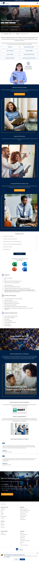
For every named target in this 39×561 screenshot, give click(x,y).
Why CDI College (3, 534)
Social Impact (22, 542)
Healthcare (2, 513)
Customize (16, 559)
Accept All (22, 559)
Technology (2, 518)
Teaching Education (4, 516)
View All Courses (19, 253)
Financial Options (22, 513)
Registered (2, 533)
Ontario (10, 33)
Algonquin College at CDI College (25, 510)
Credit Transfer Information (24, 512)
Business (2, 510)
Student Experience (23, 519)
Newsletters (22, 533)
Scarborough (3, 527)
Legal (1, 515)
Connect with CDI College (24, 545)
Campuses (13, 33)
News (21, 543)
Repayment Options (23, 516)
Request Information (29, 6)
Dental (2, 512)
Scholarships (22, 518)
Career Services (22, 537)
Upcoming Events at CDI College (25, 540)
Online (17, 0)
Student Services (22, 539)
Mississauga (17, 33)
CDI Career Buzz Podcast (23, 534)
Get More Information (7, 494)
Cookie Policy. (8, 556)
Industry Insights (22, 536)
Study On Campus (6, 33)
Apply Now (9, 6)
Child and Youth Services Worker (24, 33)
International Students (23, 515)
